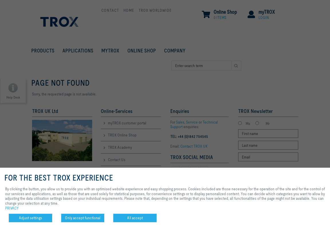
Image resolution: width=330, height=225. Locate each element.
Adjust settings (30, 218)
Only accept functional (82, 218)
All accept (135, 218)
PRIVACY (12, 208)
